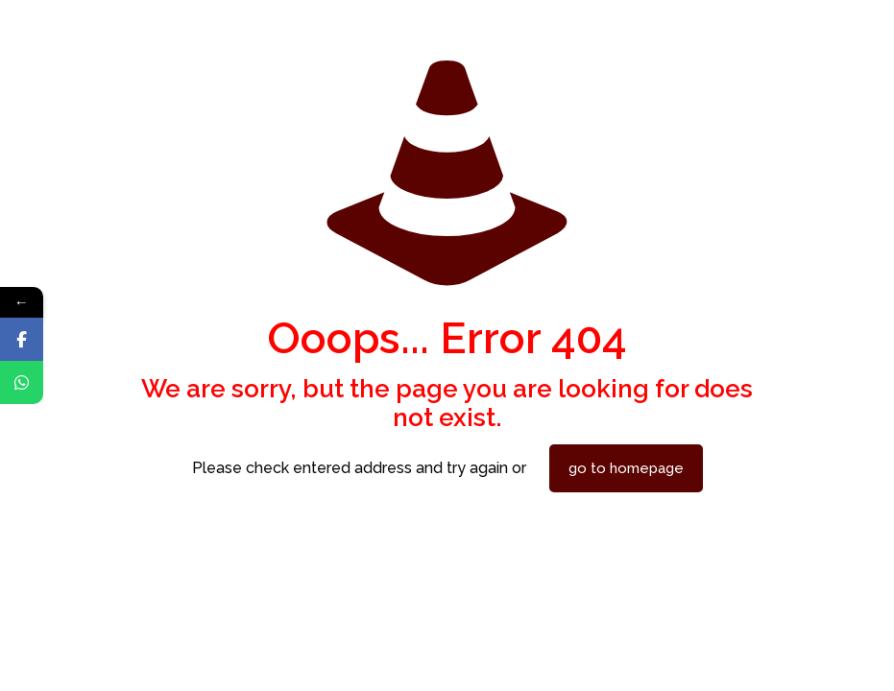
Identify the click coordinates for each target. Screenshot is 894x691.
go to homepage (626, 468)
